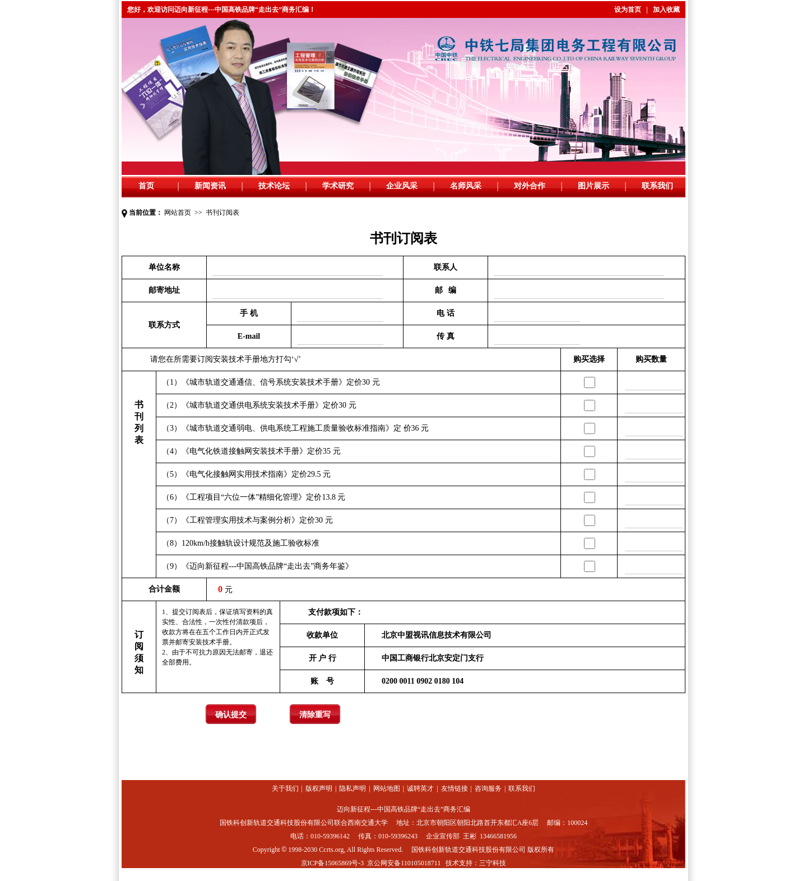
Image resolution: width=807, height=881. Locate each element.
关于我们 (285, 788)
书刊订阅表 (222, 212)
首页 (146, 186)
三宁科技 (492, 863)
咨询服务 (488, 788)
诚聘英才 (420, 788)
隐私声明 (352, 788)
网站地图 (386, 788)
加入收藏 (666, 9)
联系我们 (657, 186)
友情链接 (454, 788)
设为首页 (627, 9)
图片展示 (593, 186)
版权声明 (318, 788)
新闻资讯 (210, 186)
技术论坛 (274, 186)
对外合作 (529, 186)
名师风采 (465, 186)
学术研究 (338, 186)
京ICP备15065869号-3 (332, 863)
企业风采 (402, 186)
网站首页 (177, 212)
